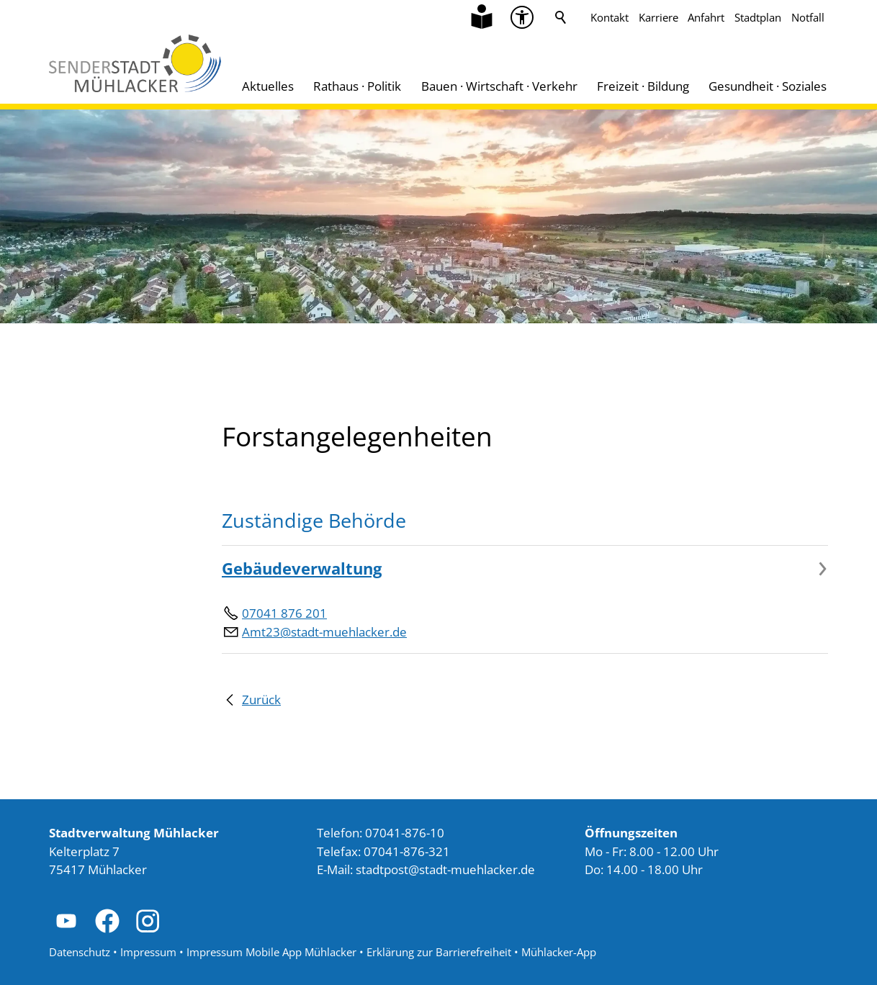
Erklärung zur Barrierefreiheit (438, 952)
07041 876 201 (284, 613)
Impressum (148, 952)
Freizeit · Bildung (643, 86)
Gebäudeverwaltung (302, 568)
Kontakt (609, 17)
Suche (561, 17)
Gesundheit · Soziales (768, 86)
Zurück (261, 699)
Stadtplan (757, 17)
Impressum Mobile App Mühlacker (271, 952)
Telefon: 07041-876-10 (380, 832)
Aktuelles (268, 86)
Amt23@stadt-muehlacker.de (324, 632)
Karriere (658, 17)
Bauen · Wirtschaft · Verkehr (499, 86)
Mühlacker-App (558, 952)
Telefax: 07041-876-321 (383, 851)
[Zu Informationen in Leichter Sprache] (481, 17)
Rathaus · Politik (357, 86)
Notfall (807, 17)
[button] (66, 921)
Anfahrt (706, 17)
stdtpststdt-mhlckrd (445, 869)
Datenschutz (79, 952)
